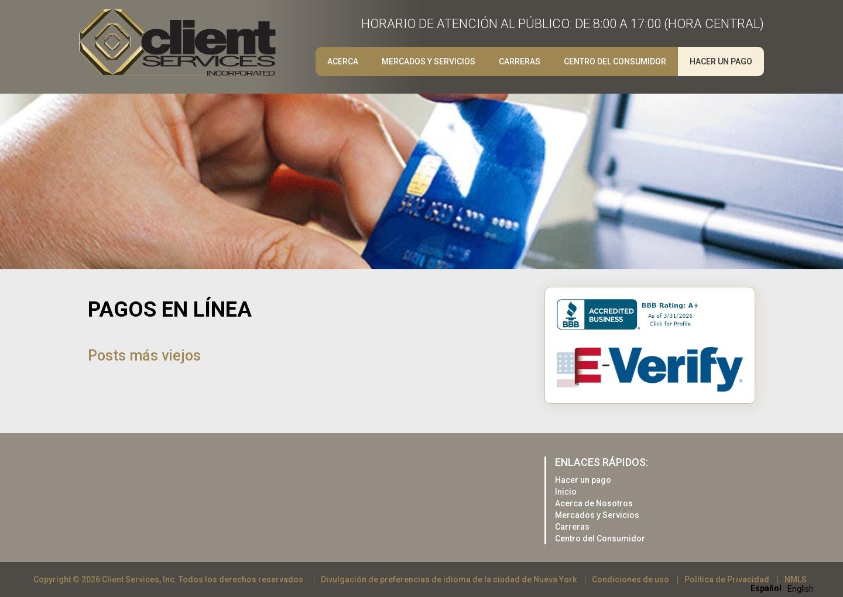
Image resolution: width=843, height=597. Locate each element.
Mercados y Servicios (428, 61)
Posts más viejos (144, 355)
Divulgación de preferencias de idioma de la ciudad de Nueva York (449, 579)
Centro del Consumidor (615, 61)
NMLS (795, 579)
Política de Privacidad (726, 579)
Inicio (566, 491)
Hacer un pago (721, 61)
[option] (801, 589)
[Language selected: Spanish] (785, 588)
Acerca (342, 61)
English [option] (800, 588)
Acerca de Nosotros (594, 503)
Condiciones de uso (630, 579)
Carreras (519, 61)
